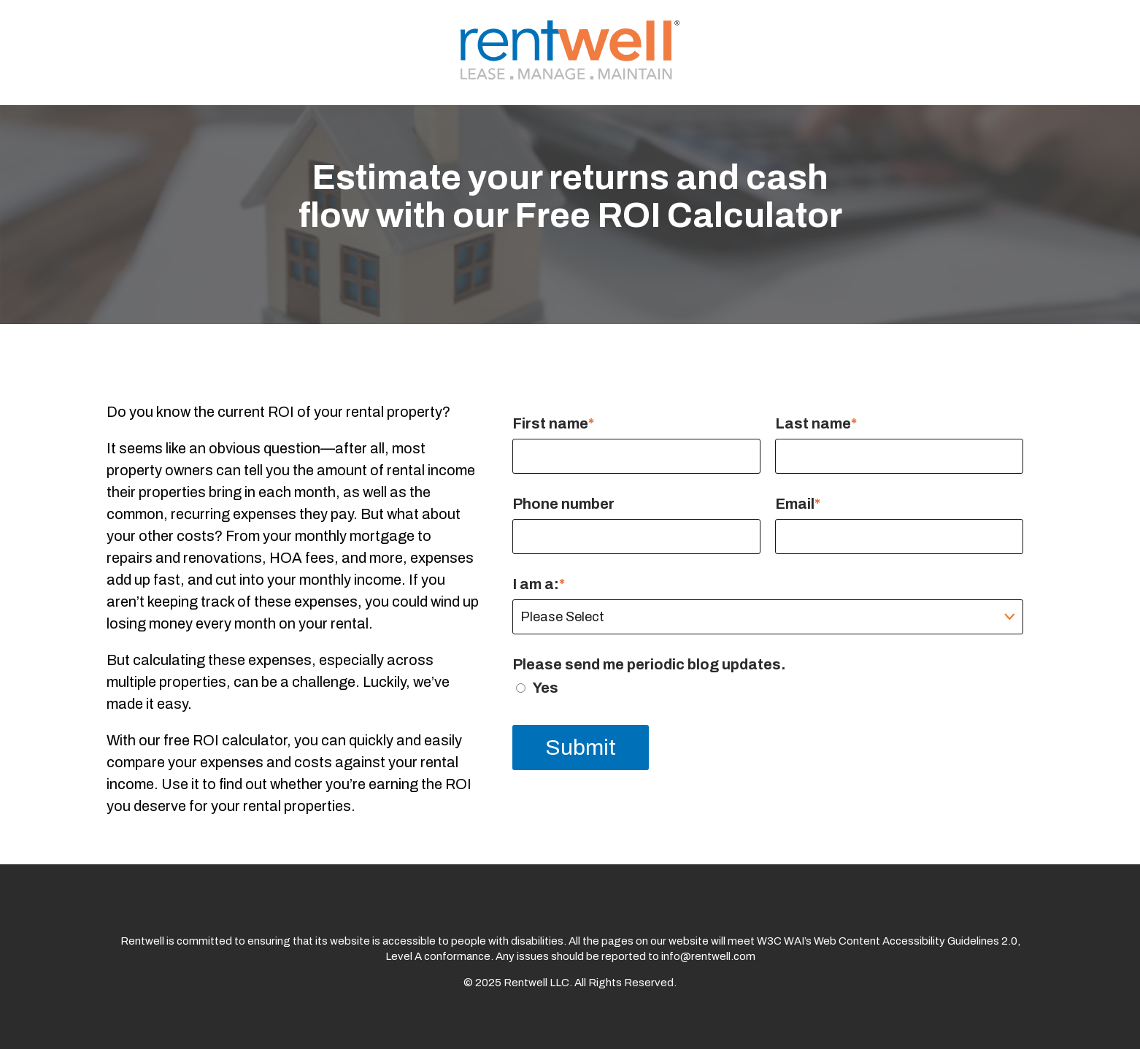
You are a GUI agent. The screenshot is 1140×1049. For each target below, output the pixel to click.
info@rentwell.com (708, 956)
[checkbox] (767, 688)
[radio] (767, 688)
